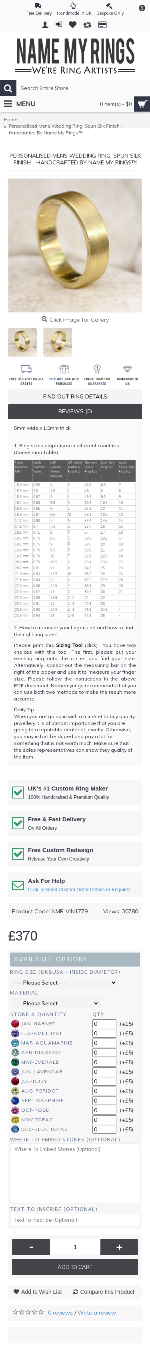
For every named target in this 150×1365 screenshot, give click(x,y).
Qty (98, 1014)
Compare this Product (107, 1292)
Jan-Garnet (33, 1024)
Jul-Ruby (29, 1081)
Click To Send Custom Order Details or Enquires (79, 890)
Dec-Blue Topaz (39, 1129)
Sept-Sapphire (37, 1101)
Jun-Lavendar (37, 1072)
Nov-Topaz (32, 1120)
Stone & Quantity (38, 1014)
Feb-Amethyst (36, 1033)
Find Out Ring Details (75, 396)
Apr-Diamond (36, 1053)
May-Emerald (35, 1062)
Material (24, 993)
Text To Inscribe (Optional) (54, 1209)
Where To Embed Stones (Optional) (65, 1140)
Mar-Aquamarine (42, 1043)
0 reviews (60, 1312)
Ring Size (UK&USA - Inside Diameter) (65, 972)
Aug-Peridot (35, 1091)
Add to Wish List (41, 1292)
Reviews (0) (75, 411)
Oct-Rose (30, 1110)
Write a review (97, 1312)
